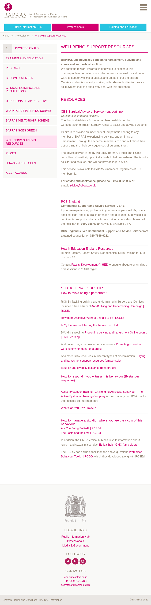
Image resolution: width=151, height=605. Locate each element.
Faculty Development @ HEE (89, 264)
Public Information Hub (27, 26)
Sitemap (7, 600)
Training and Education (123, 26)
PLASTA (11, 153)
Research (13, 68)
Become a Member (19, 78)
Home (6, 35)
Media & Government (75, 545)
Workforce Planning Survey (29, 110)
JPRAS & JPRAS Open (21, 163)
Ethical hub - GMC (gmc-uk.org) (118, 444)
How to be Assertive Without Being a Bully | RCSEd (92, 317)
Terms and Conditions (25, 600)
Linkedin (75, 561)
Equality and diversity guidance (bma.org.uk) (88, 367)
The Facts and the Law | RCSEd (81, 432)
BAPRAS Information (50, 600)
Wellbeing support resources (50, 35)
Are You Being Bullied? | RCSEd (81, 428)
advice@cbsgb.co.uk (83, 185)
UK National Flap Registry (26, 101)
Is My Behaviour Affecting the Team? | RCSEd (89, 325)
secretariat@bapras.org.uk (75, 585)
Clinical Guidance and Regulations (23, 89)
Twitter (68, 561)
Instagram (83, 561)
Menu (143, 7)
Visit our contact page (75, 577)
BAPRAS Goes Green (21, 130)
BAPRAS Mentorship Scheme (27, 120)
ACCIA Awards (16, 172)
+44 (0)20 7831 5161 (75, 581)
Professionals (75, 26)
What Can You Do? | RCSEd (78, 407)
